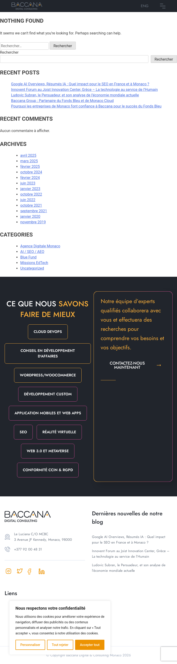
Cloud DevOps (48, 331)
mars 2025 (29, 161)
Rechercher (9, 52)
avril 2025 (28, 155)
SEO (23, 432)
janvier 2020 (30, 216)
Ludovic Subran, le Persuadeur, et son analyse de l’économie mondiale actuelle (75, 95)
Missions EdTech (34, 263)
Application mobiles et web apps (48, 413)
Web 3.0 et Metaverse (48, 451)
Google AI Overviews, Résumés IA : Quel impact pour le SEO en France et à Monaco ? (80, 84)
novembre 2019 (33, 222)
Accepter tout (90, 645)
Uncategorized (32, 268)
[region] (60, 628)
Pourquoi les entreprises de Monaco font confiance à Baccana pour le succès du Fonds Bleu (86, 106)
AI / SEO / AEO (32, 251)
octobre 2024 (31, 172)
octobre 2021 (31, 205)
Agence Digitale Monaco (40, 246)
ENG (144, 6)
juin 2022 (27, 200)
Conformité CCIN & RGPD (48, 470)
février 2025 (30, 166)
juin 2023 (27, 183)
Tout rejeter (60, 645)
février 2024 (30, 177)
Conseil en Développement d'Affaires (48, 353)
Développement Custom (48, 394)
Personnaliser (30, 645)
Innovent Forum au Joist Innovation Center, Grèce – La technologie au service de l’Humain (84, 89)
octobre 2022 (31, 194)
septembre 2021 (33, 211)
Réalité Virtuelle (59, 432)
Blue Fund (28, 257)
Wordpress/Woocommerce (48, 375)
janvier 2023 (30, 189)
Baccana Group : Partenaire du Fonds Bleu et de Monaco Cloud (62, 100)
